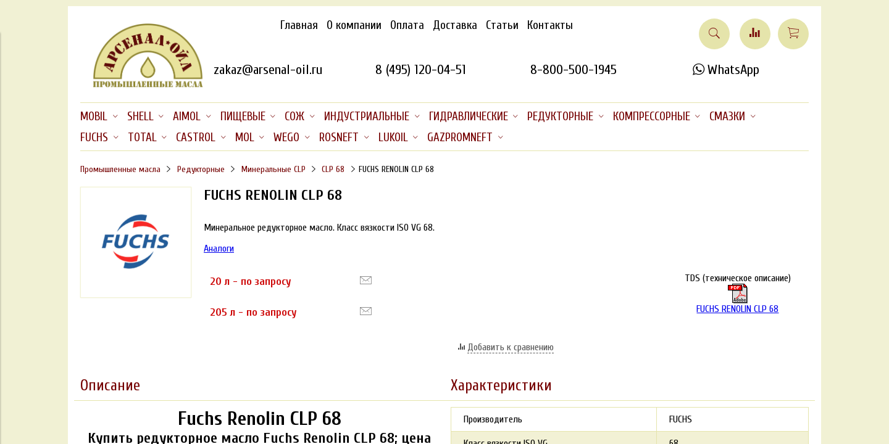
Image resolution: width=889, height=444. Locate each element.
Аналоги (219, 248)
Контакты (550, 25)
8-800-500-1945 (573, 70)
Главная (299, 25)
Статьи (502, 25)
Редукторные (201, 169)
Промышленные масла (120, 169)
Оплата (407, 25)
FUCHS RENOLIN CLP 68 (737, 299)
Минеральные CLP (273, 169)
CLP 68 (333, 169)
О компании (354, 25)
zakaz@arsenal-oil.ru (268, 70)
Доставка (455, 25)
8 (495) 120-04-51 (420, 70)
